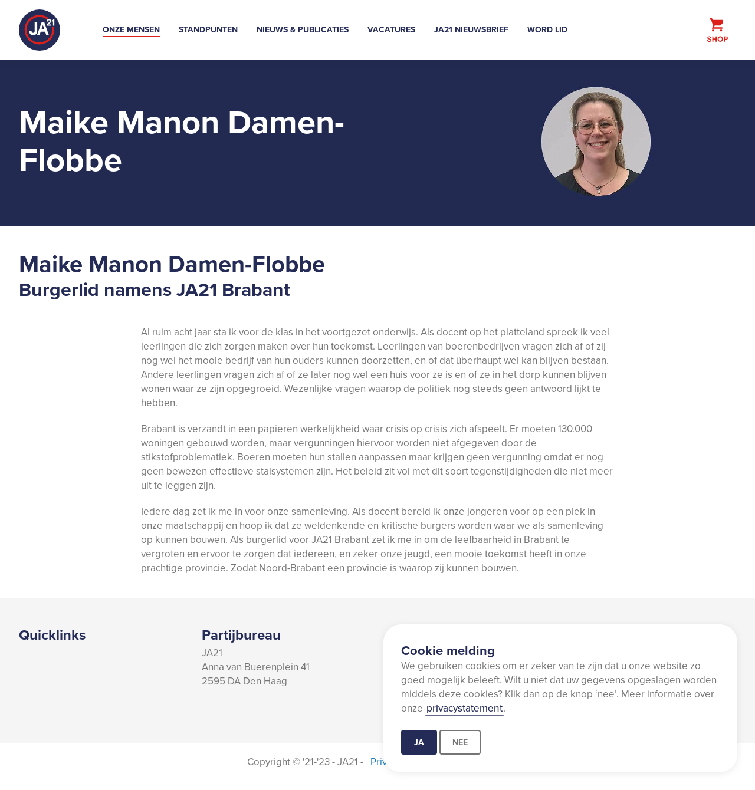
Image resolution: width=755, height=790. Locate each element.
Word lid (547, 29)
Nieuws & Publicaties (303, 29)
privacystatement (464, 708)
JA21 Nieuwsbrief (471, 29)
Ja (419, 742)
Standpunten (208, 29)
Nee (460, 742)
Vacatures (391, 29)
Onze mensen (131, 29)
